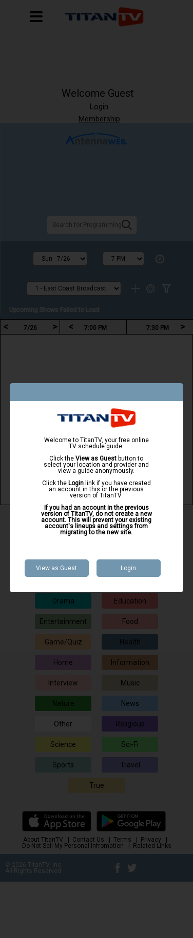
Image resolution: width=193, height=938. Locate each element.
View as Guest (56, 568)
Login (128, 568)
